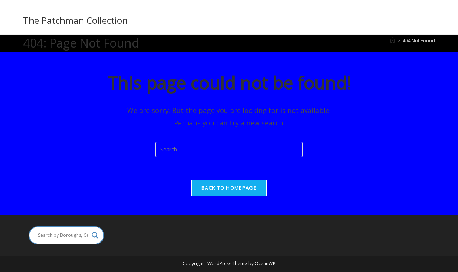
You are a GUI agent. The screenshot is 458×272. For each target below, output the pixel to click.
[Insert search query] (229, 149)
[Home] (392, 40)
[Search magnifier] (95, 235)
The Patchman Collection (75, 20)
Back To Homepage (229, 187)
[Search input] (63, 235)
